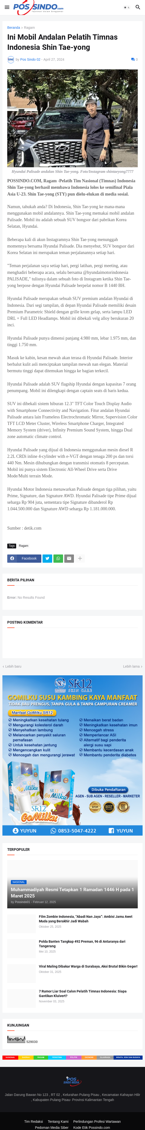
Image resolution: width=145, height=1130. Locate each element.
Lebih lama (131, 666)
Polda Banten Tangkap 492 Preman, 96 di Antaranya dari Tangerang (82, 944)
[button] (6, 7)
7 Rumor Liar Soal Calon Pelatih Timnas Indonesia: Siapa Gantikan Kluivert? (83, 993)
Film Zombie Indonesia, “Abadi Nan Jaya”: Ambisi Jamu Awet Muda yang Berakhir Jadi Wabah (85, 919)
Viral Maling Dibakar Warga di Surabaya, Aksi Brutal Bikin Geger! (88, 966)
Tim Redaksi (33, 1121)
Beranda (13, 27)
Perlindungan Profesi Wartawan (97, 1121)
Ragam (29, 27)
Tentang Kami (58, 1121)
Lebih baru (13, 666)
